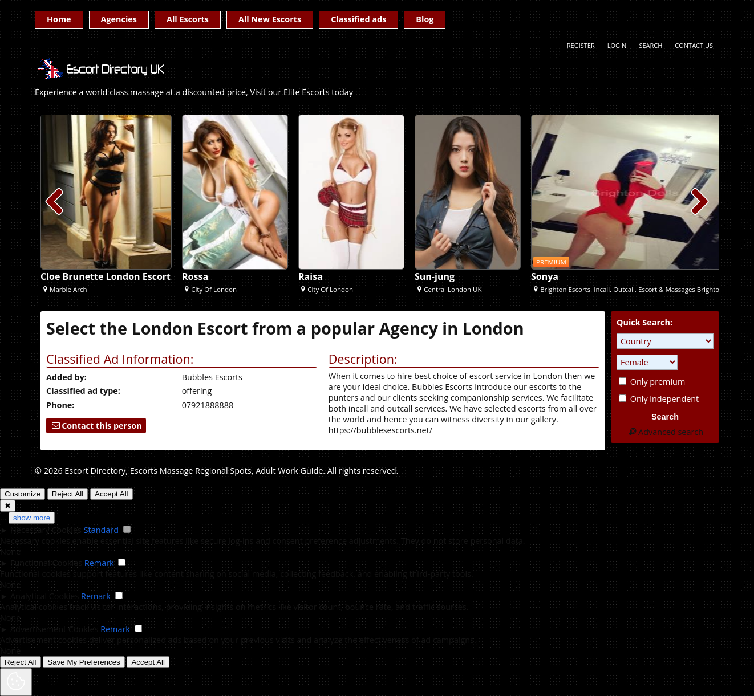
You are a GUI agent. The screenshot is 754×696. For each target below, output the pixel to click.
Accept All (111, 494)
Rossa (195, 276)
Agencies (119, 19)
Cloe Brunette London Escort (105, 276)
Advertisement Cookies (54, 629)
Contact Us (694, 45)
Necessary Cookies (46, 529)
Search (650, 45)
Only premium (652, 381)
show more (31, 518)
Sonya (544, 276)
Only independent (659, 398)
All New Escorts (269, 19)
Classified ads (358, 19)
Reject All (68, 494)
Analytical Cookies (44, 596)
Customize (22, 494)
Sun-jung (435, 276)
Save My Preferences (83, 662)
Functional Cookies (46, 562)
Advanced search (665, 431)
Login (617, 45)
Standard (101, 529)
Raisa (310, 276)
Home (59, 19)
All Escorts (188, 19)
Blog (424, 19)
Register (581, 45)
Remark (99, 562)
